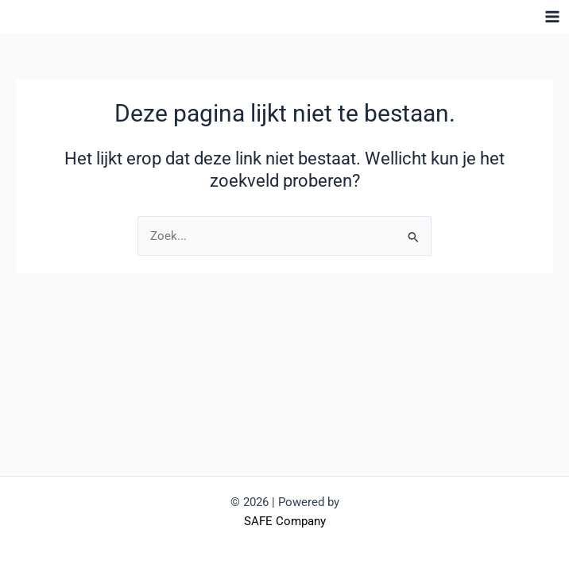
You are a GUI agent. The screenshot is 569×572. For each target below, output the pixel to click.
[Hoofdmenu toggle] (552, 16)
